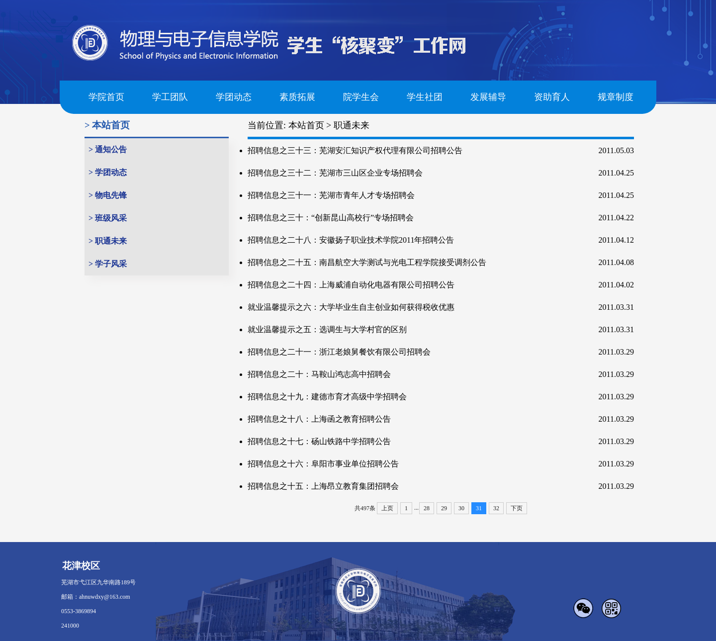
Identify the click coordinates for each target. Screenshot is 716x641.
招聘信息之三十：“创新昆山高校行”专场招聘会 (331, 217)
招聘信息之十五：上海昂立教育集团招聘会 (323, 486)
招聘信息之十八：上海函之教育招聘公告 (319, 419)
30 (461, 508)
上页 (387, 508)
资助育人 (552, 97)
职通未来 (351, 125)
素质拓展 (297, 97)
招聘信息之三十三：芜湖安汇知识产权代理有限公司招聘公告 (355, 150)
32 (496, 508)
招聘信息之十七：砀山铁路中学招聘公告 (319, 441)
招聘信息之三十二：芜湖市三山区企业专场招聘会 (335, 173)
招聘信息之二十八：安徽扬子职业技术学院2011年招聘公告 (351, 240)
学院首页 (106, 97)
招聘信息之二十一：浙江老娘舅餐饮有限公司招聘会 (339, 352)
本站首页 (306, 125)
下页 (517, 508)
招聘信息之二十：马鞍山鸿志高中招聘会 (319, 374)
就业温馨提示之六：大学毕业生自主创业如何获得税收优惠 (351, 307)
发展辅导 (488, 97)
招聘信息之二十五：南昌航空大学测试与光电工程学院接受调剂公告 (367, 262)
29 (444, 508)
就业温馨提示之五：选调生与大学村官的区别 (327, 329)
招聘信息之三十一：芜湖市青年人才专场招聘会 (331, 195)
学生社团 (425, 97)
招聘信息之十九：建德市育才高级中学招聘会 (327, 396)
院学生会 (361, 97)
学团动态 (234, 97)
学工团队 (170, 97)
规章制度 (615, 97)
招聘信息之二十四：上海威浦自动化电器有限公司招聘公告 (351, 284)
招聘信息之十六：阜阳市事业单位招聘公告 (323, 463)
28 (427, 508)
